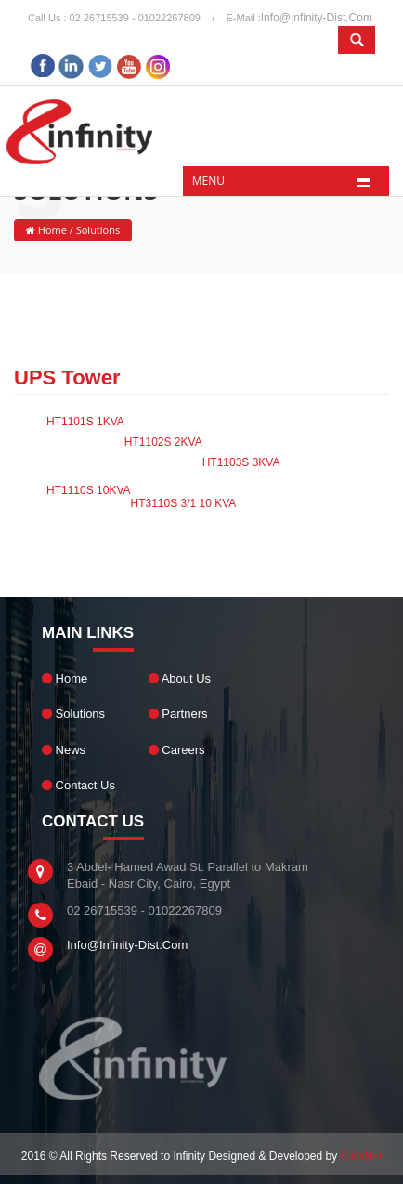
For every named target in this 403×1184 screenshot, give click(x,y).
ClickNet (362, 1156)
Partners (178, 714)
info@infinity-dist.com (316, 17)
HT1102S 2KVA (163, 442)
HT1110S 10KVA (88, 490)
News (63, 750)
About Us (180, 678)
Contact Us (78, 785)
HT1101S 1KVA (85, 421)
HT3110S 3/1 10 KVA (184, 503)
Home (51, 230)
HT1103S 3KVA (241, 462)
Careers (177, 750)
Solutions (73, 714)
